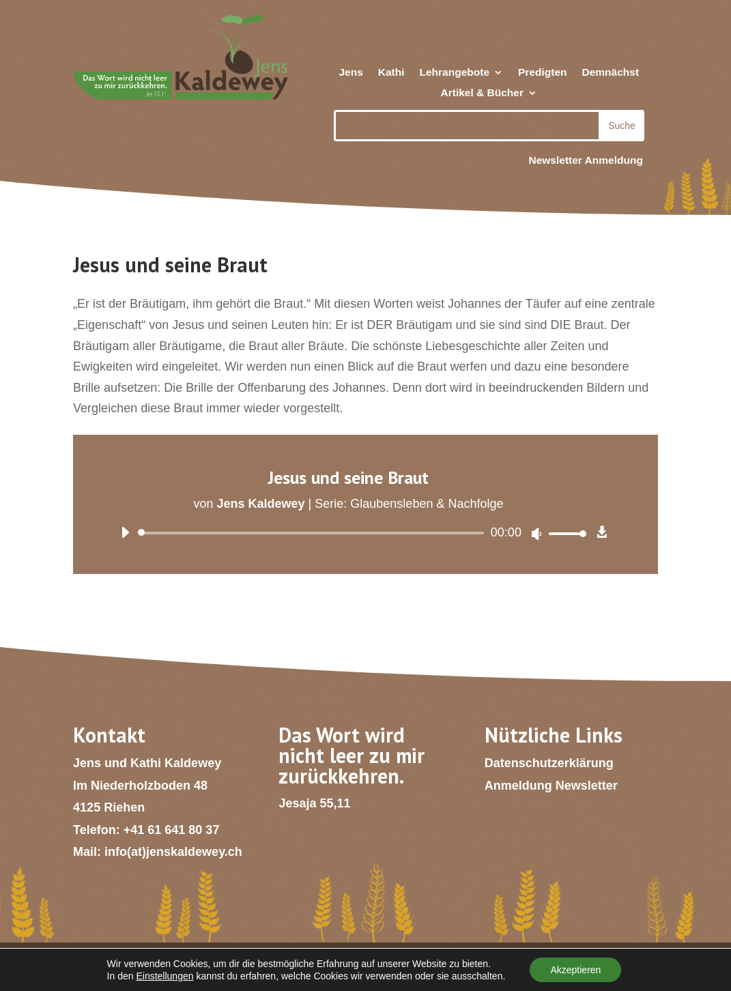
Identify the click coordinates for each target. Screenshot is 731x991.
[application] (348, 533)
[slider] (313, 533)
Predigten (542, 73)
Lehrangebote (454, 73)
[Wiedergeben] (125, 532)
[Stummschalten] (536, 534)
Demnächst (611, 73)
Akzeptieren (575, 969)
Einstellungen (164, 976)
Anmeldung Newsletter (551, 785)
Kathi (391, 73)
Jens (350, 73)
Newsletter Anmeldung (585, 160)
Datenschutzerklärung (549, 763)
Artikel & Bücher (482, 93)
